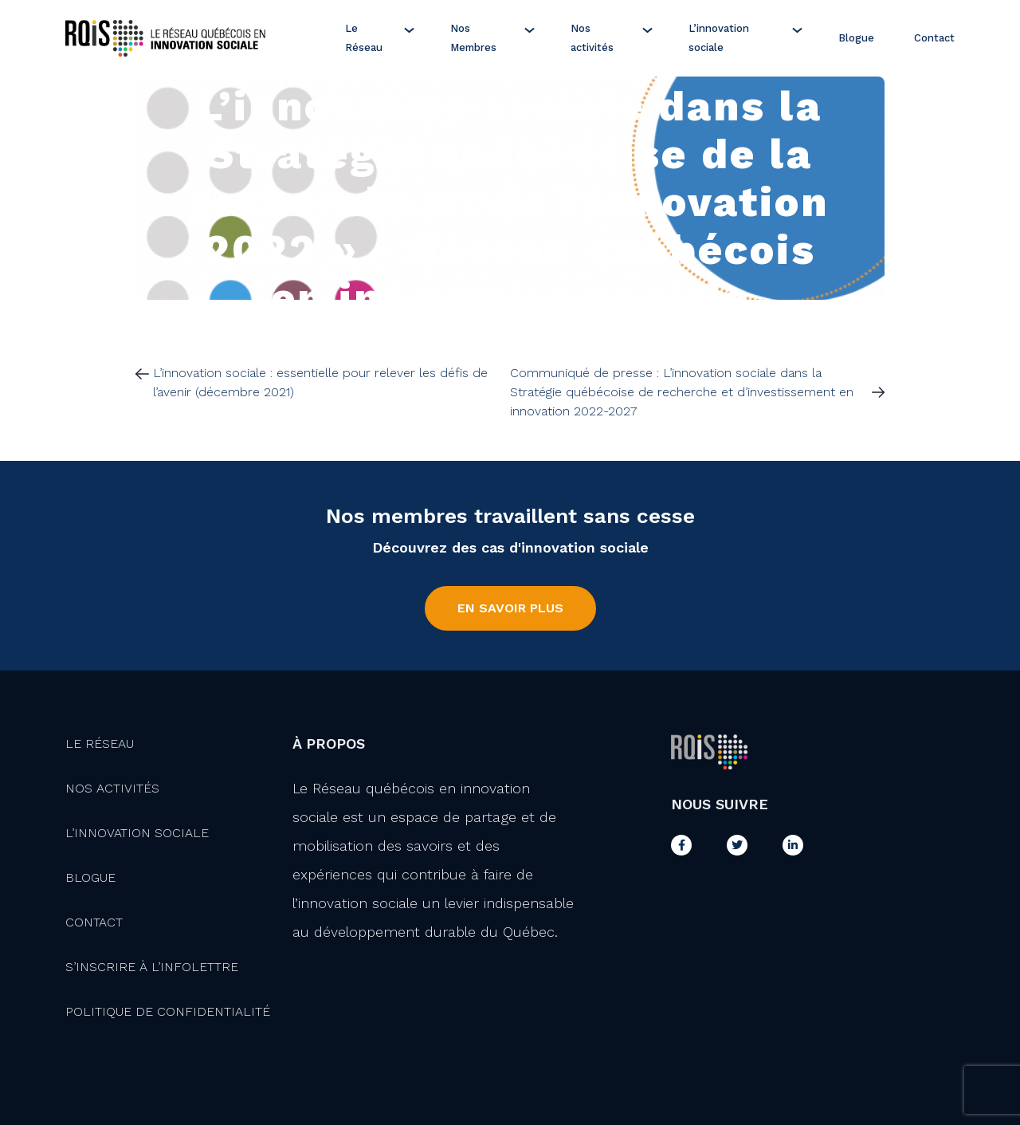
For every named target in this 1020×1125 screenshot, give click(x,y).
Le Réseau (363, 37)
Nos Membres (473, 37)
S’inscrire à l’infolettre (151, 966)
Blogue (856, 38)
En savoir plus (510, 608)
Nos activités (592, 37)
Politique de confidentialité (167, 1011)
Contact (934, 38)
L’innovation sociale (718, 37)
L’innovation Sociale (137, 832)
